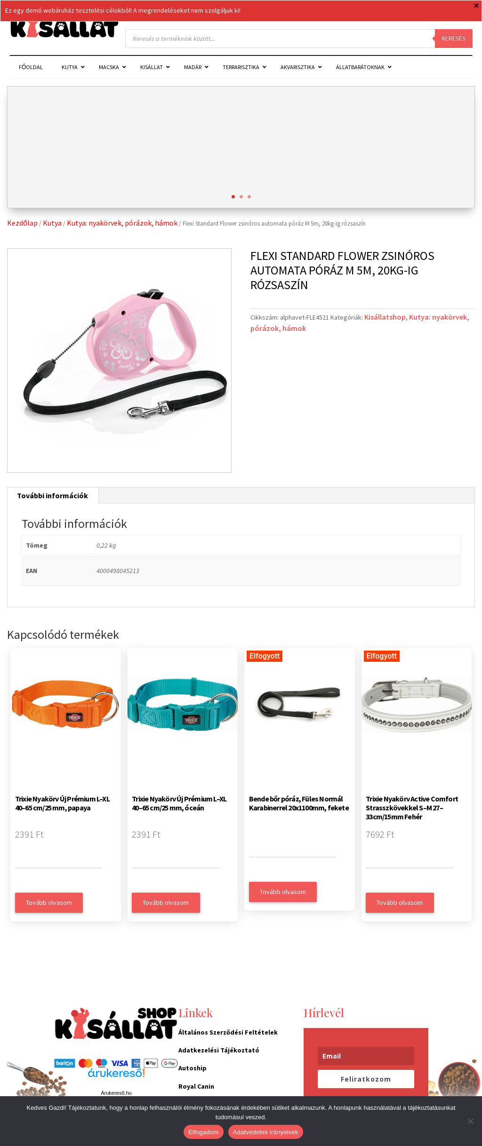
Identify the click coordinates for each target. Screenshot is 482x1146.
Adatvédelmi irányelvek (265, 1132)
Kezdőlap (22, 223)
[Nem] (470, 1121)
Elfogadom (203, 1132)
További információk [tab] (52, 495)
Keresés (454, 38)
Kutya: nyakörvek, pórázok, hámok (122, 223)
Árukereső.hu (116, 1093)
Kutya (52, 223)
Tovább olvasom (49, 902)
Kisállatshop (385, 317)
